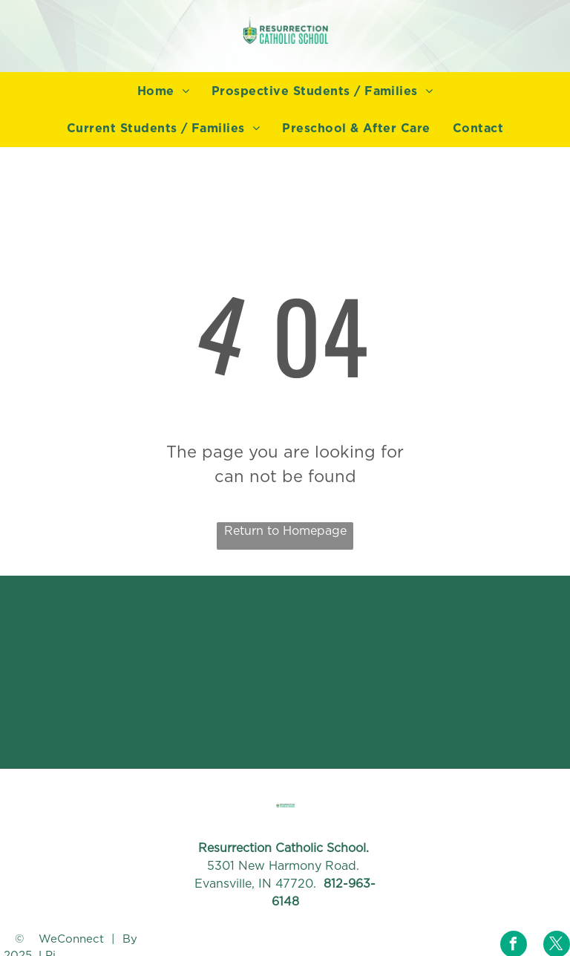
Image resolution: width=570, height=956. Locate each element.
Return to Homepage (285, 531)
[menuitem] (163, 91)
